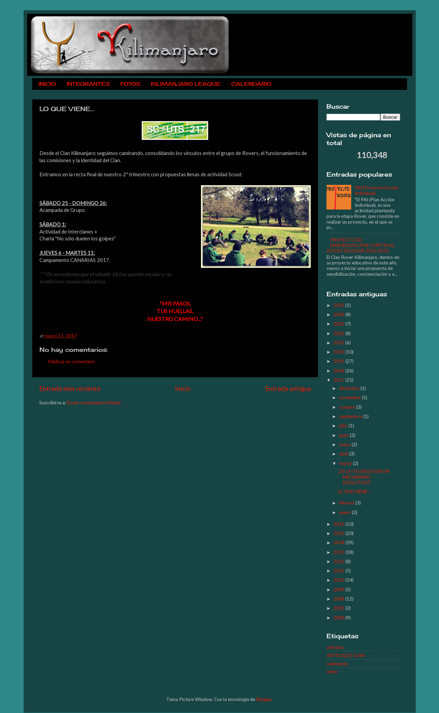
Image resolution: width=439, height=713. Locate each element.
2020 (339, 352)
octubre (347, 407)
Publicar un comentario (71, 361)
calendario (337, 663)
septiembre (351, 416)
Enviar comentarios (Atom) (94, 402)
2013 (339, 552)
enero (345, 512)
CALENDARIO (251, 84)
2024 (339, 314)
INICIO (47, 84)
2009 (339, 589)
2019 (339, 361)
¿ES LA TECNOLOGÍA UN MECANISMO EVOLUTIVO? (363, 476)
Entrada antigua (288, 388)
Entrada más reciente (70, 388)
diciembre (349, 388)
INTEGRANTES (88, 84)
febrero (347, 503)
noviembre (350, 397)
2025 (339, 305)
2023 (339, 323)
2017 (339, 380)
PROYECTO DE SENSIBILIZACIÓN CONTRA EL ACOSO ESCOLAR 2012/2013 (361, 245)
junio (344, 435)
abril (344, 453)
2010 (339, 580)
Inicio (183, 388)
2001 (339, 608)
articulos (335, 647)
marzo (346, 463)
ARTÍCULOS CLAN (346, 655)
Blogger (264, 699)
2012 (339, 561)
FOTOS (130, 84)
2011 (339, 570)
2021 (339, 342)
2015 (339, 533)
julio (343, 425)
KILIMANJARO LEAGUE (186, 84)
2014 (339, 542)
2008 (339, 599)
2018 (339, 370)
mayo (345, 444)
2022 (339, 333)
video (332, 671)
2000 (339, 617)
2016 (339, 524)
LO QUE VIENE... (354, 491)
